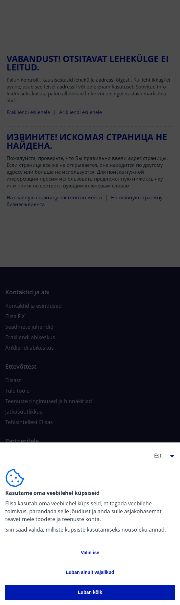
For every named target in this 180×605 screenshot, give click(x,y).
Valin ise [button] (90, 552)
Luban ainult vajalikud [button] (90, 572)
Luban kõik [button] (90, 592)
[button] (161, 455)
